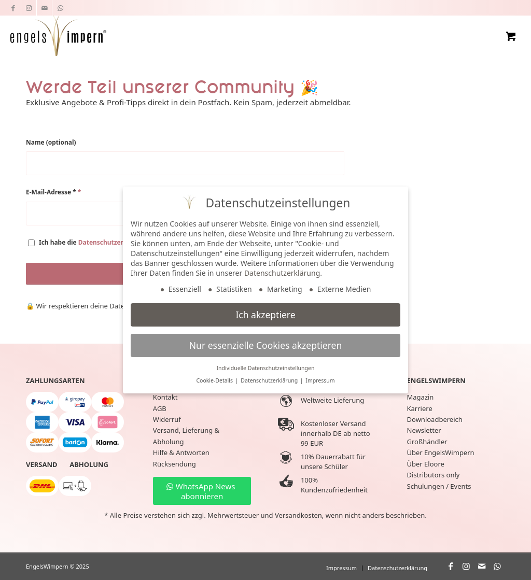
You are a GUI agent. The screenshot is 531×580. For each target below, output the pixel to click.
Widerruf (167, 419)
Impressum (319, 380)
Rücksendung (174, 464)
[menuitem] (341, 568)
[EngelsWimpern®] (58, 34)
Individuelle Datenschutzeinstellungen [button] (266, 368)
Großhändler (427, 441)
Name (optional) (51, 142)
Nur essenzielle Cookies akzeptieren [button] (265, 345)
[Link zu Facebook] (13, 8)
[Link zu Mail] (44, 8)
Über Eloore (425, 464)
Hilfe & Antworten (181, 452)
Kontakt (165, 397)
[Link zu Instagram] (28, 8)
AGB (159, 408)
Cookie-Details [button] (215, 380)
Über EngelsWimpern (440, 452)
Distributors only (433, 474)
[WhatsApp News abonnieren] (202, 491)
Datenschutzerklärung (113, 242)
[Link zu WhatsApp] (60, 8)
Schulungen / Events (439, 486)
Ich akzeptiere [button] (265, 314)
